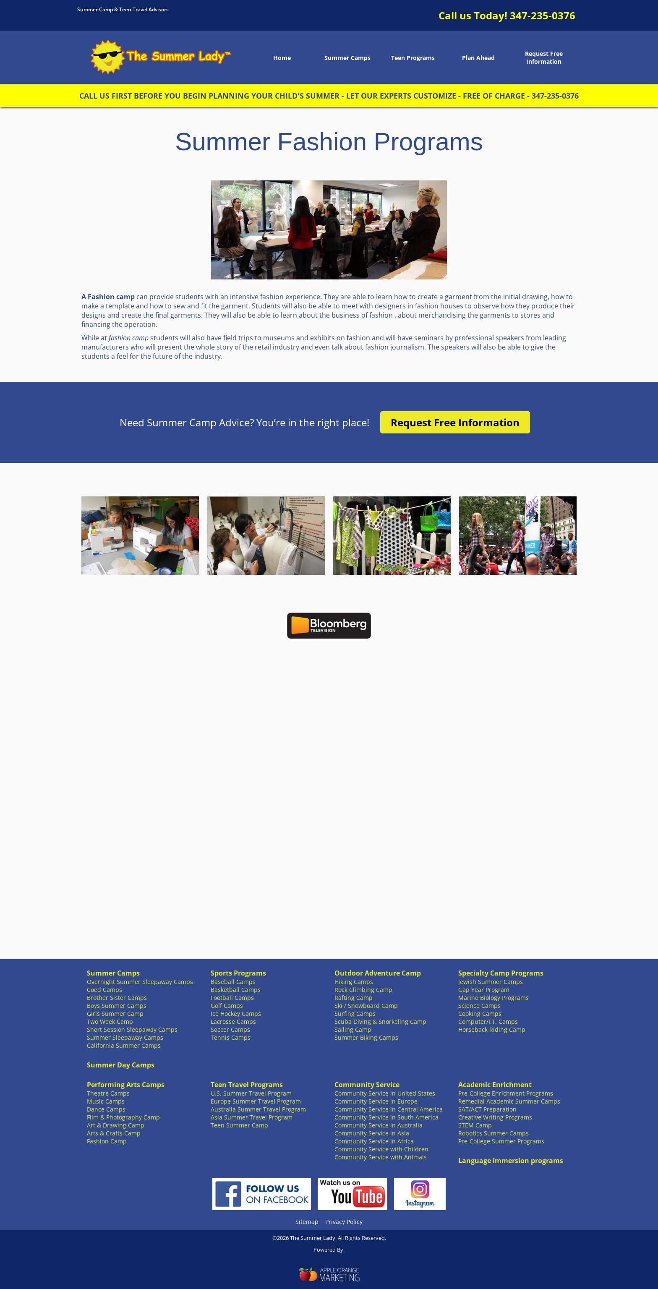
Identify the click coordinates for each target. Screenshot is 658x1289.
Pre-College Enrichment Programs (505, 1093)
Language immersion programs (510, 1160)
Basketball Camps (236, 990)
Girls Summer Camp (115, 1014)
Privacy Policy (344, 1222)
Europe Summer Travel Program (256, 1101)
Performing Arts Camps (125, 1084)
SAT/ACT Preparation (487, 1109)
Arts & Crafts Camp (114, 1133)
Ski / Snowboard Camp (366, 1006)
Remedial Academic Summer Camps (509, 1101)
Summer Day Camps (120, 1065)
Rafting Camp (353, 998)
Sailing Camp (352, 1029)
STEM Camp (475, 1125)
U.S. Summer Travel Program (251, 1093)
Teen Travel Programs (247, 1084)
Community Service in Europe (376, 1101)
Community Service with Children (381, 1149)
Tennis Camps (231, 1037)
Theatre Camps (108, 1093)
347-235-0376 (542, 15)
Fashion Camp (107, 1141)
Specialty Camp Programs (500, 973)
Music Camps (106, 1101)
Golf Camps (227, 1006)
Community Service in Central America (388, 1109)
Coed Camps (104, 990)
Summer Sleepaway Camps (125, 1037)
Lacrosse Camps (233, 1021)
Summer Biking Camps (366, 1037)
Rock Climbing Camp (363, 990)
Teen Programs (413, 58)
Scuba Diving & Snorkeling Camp (380, 1021)
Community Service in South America (386, 1117)
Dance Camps (106, 1109)
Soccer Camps (230, 1029)
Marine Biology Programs (493, 998)
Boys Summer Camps (116, 1006)
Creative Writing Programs (495, 1117)
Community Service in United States (384, 1093)
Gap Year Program (483, 990)
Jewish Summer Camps (490, 982)
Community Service (367, 1084)
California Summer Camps (124, 1045)
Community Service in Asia (371, 1133)
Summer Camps (347, 58)
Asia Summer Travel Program (251, 1117)
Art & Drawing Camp (115, 1125)
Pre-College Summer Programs (501, 1141)
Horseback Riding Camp (491, 1029)
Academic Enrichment (495, 1084)
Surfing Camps (355, 1014)
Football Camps (232, 998)
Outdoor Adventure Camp (377, 973)
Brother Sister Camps (117, 998)
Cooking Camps (479, 1014)
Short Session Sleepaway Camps (132, 1029)
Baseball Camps (233, 982)
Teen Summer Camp (239, 1125)
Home (282, 58)
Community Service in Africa (374, 1141)
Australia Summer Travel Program (258, 1109)
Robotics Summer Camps (493, 1133)
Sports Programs (238, 973)
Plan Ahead (478, 58)
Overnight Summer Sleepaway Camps (140, 982)
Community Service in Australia (378, 1125)
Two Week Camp (110, 1021)
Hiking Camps (353, 982)
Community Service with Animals (380, 1157)
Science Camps (479, 1006)
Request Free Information (544, 57)
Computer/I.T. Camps (488, 1021)
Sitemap (307, 1222)
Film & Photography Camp (123, 1117)
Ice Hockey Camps (236, 1014)
